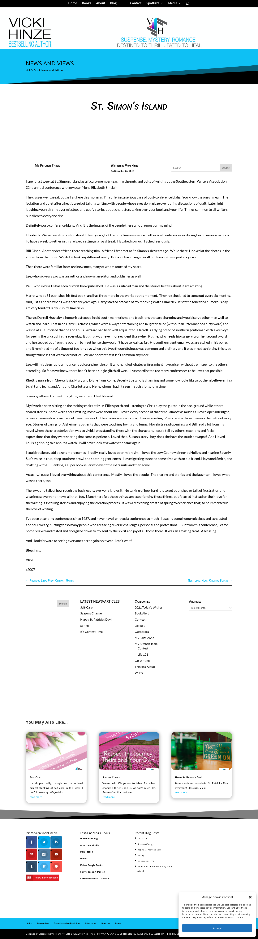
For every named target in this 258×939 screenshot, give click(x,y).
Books (87, 4)
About (101, 4)
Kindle (95, 845)
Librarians (90, 923)
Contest (140, 619)
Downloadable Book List (67, 923)
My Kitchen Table (47, 165)
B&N (82, 851)
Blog (114, 4)
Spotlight (151, 4)
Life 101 (143, 654)
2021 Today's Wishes (148, 607)
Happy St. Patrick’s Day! (96, 619)
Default (140, 625)
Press (118, 923)
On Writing (142, 660)
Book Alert (142, 613)
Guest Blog (142, 631)
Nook (90, 851)
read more (36, 796)
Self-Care (86, 607)
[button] (250, 897)
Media (171, 4)
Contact (134, 4)
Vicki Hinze (131, 165)
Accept (217, 928)
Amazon (85, 845)
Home (74, 4)
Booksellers (43, 923)
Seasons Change (91, 613)
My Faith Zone (144, 638)
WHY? (139, 672)
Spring (84, 625)
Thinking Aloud (145, 666)
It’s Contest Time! (92, 631)
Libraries (105, 923)
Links (29, 923)
